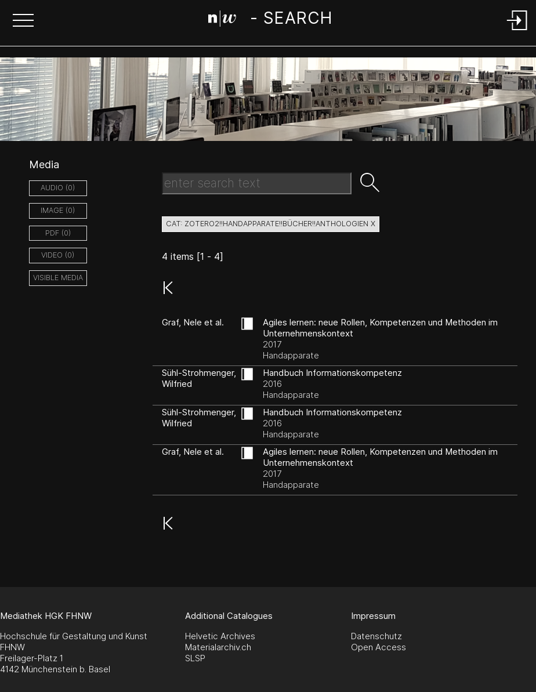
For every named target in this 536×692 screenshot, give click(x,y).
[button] (23, 21)
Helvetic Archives (220, 636)
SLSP (195, 658)
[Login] (517, 31)
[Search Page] (270, 20)
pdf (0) (58, 233)
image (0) (58, 210)
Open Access (378, 647)
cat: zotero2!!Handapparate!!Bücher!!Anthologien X (270, 223)
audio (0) (58, 187)
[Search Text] (257, 183)
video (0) (57, 255)
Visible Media (58, 277)
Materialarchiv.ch (218, 647)
